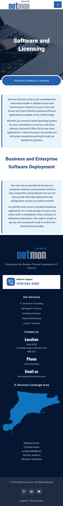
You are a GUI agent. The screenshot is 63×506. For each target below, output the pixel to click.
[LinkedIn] (31, 491)
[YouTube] (39, 491)
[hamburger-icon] (58, 4)
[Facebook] (24, 491)
